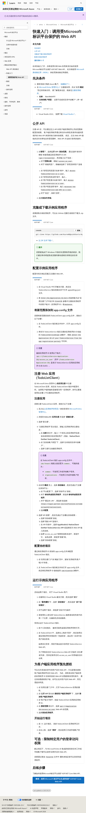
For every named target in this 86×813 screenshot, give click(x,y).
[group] (58, 234)
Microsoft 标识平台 (67, 24)
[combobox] (15, 27)
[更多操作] (82, 24)
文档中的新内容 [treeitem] (11, 45)
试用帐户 (79, 9)
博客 (51, 808)
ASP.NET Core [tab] (48, 109)
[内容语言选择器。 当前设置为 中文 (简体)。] (8, 800)
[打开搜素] (81, 3)
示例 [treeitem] (7, 49)
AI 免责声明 (34, 808)
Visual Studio (68, 114)
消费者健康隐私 (7, 811)
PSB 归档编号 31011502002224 (37, 805)
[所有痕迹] (35, 24)
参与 (58, 808)
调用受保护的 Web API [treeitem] (16, 77)
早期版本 (44, 808)
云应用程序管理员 (51, 409)
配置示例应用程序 (40, 57)
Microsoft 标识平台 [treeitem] (11, 32)
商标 (27, 811)
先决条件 (37, 48)
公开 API (37, 51)
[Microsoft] (4, 3)
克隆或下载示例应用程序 (43, 54)
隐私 (54, 805)
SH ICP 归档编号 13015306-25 (12, 805)
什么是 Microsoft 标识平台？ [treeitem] (16, 40)
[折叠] (27, 23)
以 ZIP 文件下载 (45, 240)
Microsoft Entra (51, 24)
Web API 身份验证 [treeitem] (12, 69)
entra (41, 24)
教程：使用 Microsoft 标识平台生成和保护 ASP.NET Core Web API (58, 780)
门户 (70, 9)
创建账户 (64, 84)
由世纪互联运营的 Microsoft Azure (14, 808)
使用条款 (20, 811)
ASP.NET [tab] (37, 109)
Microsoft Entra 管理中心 (49, 87)
